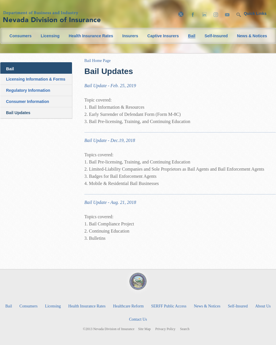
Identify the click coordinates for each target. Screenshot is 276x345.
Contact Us (138, 319)
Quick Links (255, 13)
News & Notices (252, 36)
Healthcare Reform (128, 306)
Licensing (50, 36)
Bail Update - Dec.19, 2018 (109, 140)
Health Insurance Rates (91, 36)
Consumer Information (27, 101)
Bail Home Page (97, 61)
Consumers (20, 36)
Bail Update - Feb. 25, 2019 (110, 85)
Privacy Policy (165, 329)
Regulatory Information (28, 90)
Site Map (144, 329)
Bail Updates (18, 112)
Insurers (130, 36)
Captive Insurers (163, 36)
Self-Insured (216, 36)
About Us (263, 306)
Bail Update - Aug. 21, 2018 (110, 202)
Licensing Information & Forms (35, 79)
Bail (191, 36)
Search (185, 329)
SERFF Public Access (168, 306)
